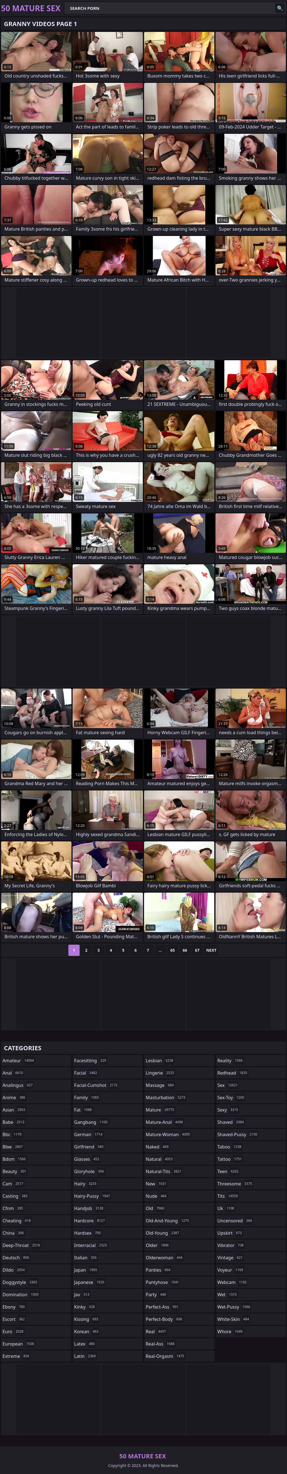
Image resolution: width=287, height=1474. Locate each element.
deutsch (16, 1257)
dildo (14, 1270)
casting (16, 1196)
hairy (86, 1184)
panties (159, 1270)
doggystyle (21, 1282)
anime (15, 1097)
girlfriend (89, 1147)
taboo (230, 1147)
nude (157, 1196)
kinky (85, 1307)
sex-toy (231, 1097)
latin (85, 1356)
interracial (91, 1245)
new (157, 1184)
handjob (89, 1208)
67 (197, 950)
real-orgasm (166, 1356)
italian (86, 1257)
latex (85, 1344)
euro (14, 1331)
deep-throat (22, 1245)
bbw (13, 1147)
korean (87, 1331)
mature (160, 1110)
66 (185, 950)
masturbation (166, 1097)
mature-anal (165, 1122)
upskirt (230, 1233)
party (156, 1294)
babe (14, 1122)
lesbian (160, 1060)
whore (230, 1331)
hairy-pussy (93, 1196)
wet (227, 1294)
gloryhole (89, 1171)
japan (86, 1270)
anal (13, 1073)
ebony (14, 1307)
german (89, 1134)
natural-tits (164, 1171)
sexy (228, 1110)
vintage (230, 1257)
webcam (232, 1282)
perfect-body (164, 1319)
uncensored (235, 1220)
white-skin (234, 1319)
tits (228, 1196)
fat (83, 1110)
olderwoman (165, 1257)
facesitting (91, 1060)
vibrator (231, 1245)
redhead (233, 1073)
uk (226, 1208)
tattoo (230, 1159)
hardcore (90, 1220)
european (19, 1344)
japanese (90, 1282)
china (14, 1233)
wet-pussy (234, 1307)
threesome (235, 1184)
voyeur (231, 1270)
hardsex (88, 1233)
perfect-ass (163, 1307)
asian (15, 1110)
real (156, 1331)
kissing (87, 1319)
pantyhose (163, 1282)
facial (86, 1073)
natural (160, 1159)
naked (158, 1147)
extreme (17, 1356)
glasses (87, 1159)
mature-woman (168, 1134)
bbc (13, 1134)
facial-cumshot (96, 1085)
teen (228, 1171)
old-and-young (168, 1220)
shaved (231, 1122)
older (158, 1245)
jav (82, 1294)
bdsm (15, 1159)
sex (228, 1085)
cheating (17, 1220)
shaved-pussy (238, 1134)
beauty (15, 1171)
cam (14, 1184)
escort (14, 1319)
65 (172, 950)
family (87, 1097)
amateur (19, 1060)
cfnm (13, 1208)
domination (21, 1294)
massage (160, 1085)
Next (211, 950)
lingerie (160, 1073)
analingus (18, 1085)
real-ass (161, 1344)
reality (230, 1060)
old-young (163, 1233)
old (156, 1208)
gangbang (91, 1122)
